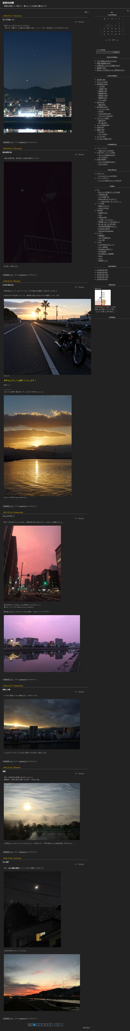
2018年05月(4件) (102, 272)
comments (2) (23, 142)
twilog (100, 256)
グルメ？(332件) (102, 82)
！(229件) (102, 86)
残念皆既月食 (7, 152)
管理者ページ (103, 260)
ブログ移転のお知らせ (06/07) (107, 61)
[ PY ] (100, 215)
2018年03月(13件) (102, 277)
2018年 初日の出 (8, 285)
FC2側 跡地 (102, 251)
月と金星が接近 (13, 868)
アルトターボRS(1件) (106, 116)
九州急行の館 (103, 194)
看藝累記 (102, 235)
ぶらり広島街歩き (105, 238)
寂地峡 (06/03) (101, 68)
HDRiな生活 (103, 217)
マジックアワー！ (9, 516)
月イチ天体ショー (9, 20)
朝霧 (4, 771)
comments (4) (23, 679)
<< (106, 40)
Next (60, 1025)
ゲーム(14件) (101, 136)
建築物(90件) (103, 93)
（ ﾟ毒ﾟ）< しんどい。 (106, 220)
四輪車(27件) (103, 91)
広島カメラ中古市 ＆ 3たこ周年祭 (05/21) (110, 70)
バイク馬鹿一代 (104, 197)
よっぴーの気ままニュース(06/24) (110, 180)
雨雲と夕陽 (6, 689)
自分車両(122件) (102, 107)
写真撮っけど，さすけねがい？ (109, 222)
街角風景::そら (8, 142)
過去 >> (87, 12)
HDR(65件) (100, 127)
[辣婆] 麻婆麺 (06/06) (104, 63)
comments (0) (23, 852)
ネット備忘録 (103, 247)
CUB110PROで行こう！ (107, 245)
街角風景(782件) (102, 84)
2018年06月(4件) (102, 270)
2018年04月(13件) (102, 275)
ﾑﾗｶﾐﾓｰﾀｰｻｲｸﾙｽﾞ (104, 208)
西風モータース (104, 206)
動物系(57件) (103, 98)
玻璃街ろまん (103, 213)
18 (56, 1025)
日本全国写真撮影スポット (108, 226)
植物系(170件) (103, 95)
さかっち (81, 21)
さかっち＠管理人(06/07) (107, 155)
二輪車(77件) (103, 89)
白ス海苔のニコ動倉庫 (106, 254)
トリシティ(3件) (104, 109)
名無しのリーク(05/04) (106, 150)
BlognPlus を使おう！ (106, 249)
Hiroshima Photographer (106, 231)
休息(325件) (101, 102)
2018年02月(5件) (102, 279)
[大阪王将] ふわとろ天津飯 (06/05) (108, 66)
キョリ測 (102, 240)
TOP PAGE (86, 1027)
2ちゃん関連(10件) (103, 125)
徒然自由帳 (8, 3)
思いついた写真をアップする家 (109, 192)
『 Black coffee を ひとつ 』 (110, 201)
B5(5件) (101, 111)
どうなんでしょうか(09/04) (108, 176)
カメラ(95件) (103, 134)
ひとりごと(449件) (103, 118)
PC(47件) (101, 132)
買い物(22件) (103, 123)
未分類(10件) (101, 80)
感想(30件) (102, 121)
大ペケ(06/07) (103, 157)
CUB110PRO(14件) (105, 114)
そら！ (101, 258)
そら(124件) (102, 100)
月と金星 (6, 862)
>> (117, 40)
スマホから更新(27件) (104, 139)
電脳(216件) (101, 130)
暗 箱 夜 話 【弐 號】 (107, 224)
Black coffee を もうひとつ (107, 199)
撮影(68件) (102, 105)
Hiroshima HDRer (104, 229)
